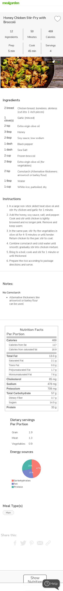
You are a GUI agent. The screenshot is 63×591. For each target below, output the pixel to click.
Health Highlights (54, 59)
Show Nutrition (35, 579)
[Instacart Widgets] (31, 567)
